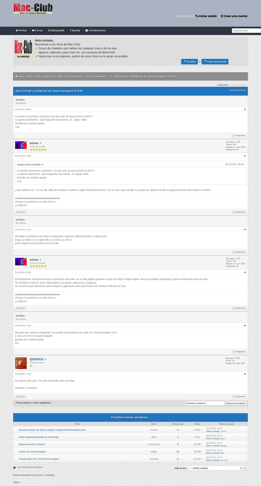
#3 (245, 229)
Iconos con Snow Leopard (32, 451)
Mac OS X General (70, 76)
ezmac (34, 143)
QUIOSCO (36, 359)
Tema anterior (23, 402)
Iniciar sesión (206, 16)
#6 (245, 374)
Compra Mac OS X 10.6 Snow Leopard (39, 459)
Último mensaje (213, 431)
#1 (245, 109)
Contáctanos (95, 30)
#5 (245, 325)
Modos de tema (237, 90)
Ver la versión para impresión (30, 467)
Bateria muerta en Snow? (32, 444)
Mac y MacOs (45, 76)
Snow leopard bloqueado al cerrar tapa (39, 437)
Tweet (16, 482)
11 (177, 459)
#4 (245, 272)
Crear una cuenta (234, 16)
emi (222, 453)
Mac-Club (25, 76)
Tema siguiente (41, 402)
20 (177, 451)
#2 (245, 156)
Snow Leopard (96, 76)
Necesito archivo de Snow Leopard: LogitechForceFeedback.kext (52, 430)
